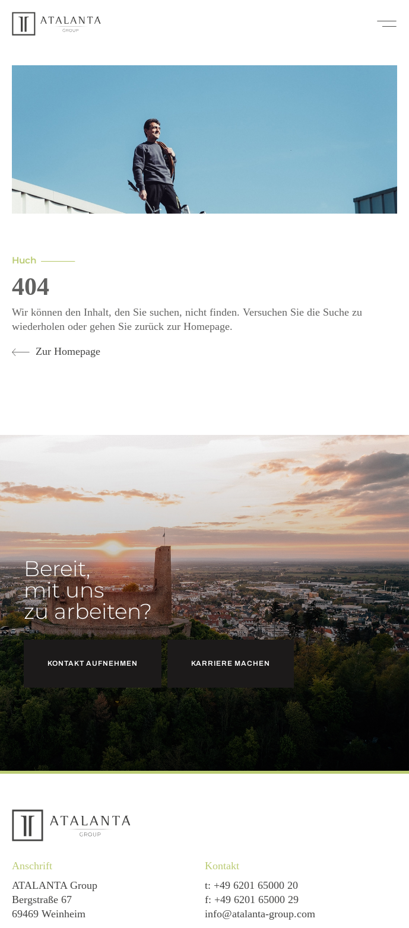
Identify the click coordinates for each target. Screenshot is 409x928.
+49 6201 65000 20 (256, 885)
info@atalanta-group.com (260, 914)
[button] (386, 24)
